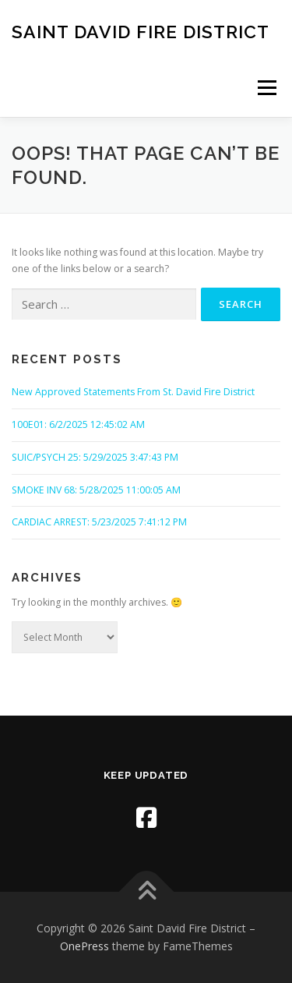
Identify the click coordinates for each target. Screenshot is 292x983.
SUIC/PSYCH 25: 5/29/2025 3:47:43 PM (95, 457)
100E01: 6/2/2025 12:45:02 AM (78, 424)
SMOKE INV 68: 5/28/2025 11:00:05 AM (96, 490)
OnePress (84, 946)
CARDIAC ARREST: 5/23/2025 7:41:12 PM (99, 522)
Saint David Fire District (140, 30)
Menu (266, 87)
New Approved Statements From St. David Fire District (133, 391)
